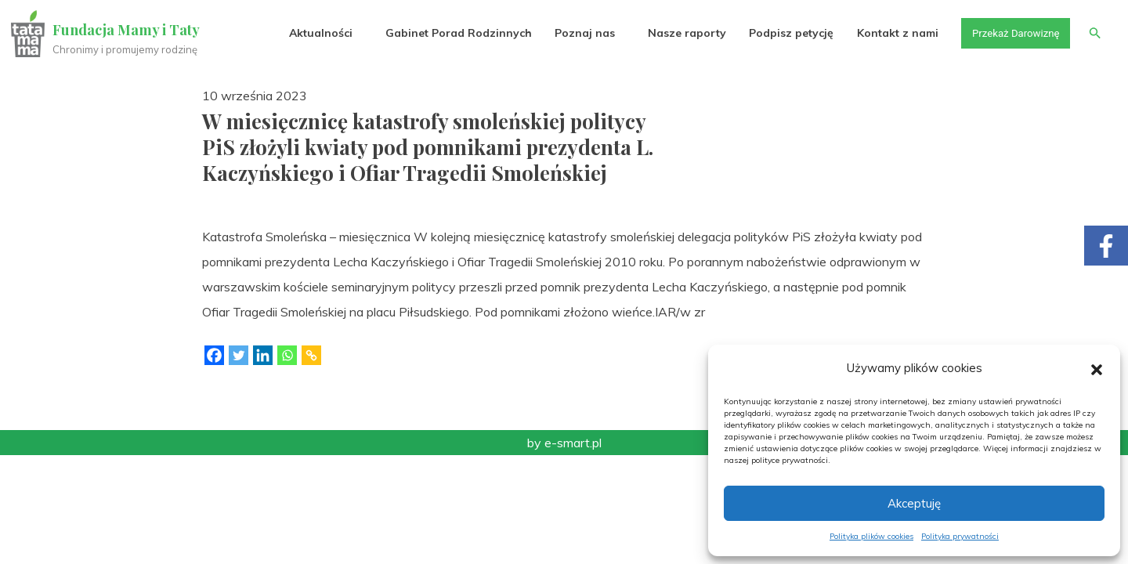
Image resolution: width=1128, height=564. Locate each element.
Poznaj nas (578, 33)
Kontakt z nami (890, 33)
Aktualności (313, 33)
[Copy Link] (311, 355)
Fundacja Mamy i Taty (127, 29)
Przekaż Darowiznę (1011, 33)
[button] (1096, 368)
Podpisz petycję (784, 33)
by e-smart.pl (564, 442)
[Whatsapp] (287, 355)
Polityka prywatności (960, 536)
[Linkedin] (262, 355)
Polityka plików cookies (871, 536)
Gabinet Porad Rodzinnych (451, 33)
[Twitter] (238, 355)
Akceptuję (914, 503)
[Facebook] (214, 355)
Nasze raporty (680, 33)
